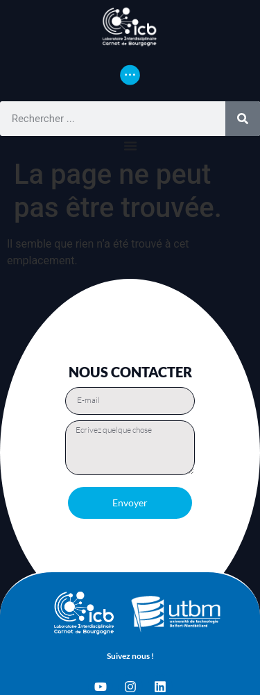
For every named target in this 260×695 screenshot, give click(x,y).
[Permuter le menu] (130, 74)
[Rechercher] (242, 118)
